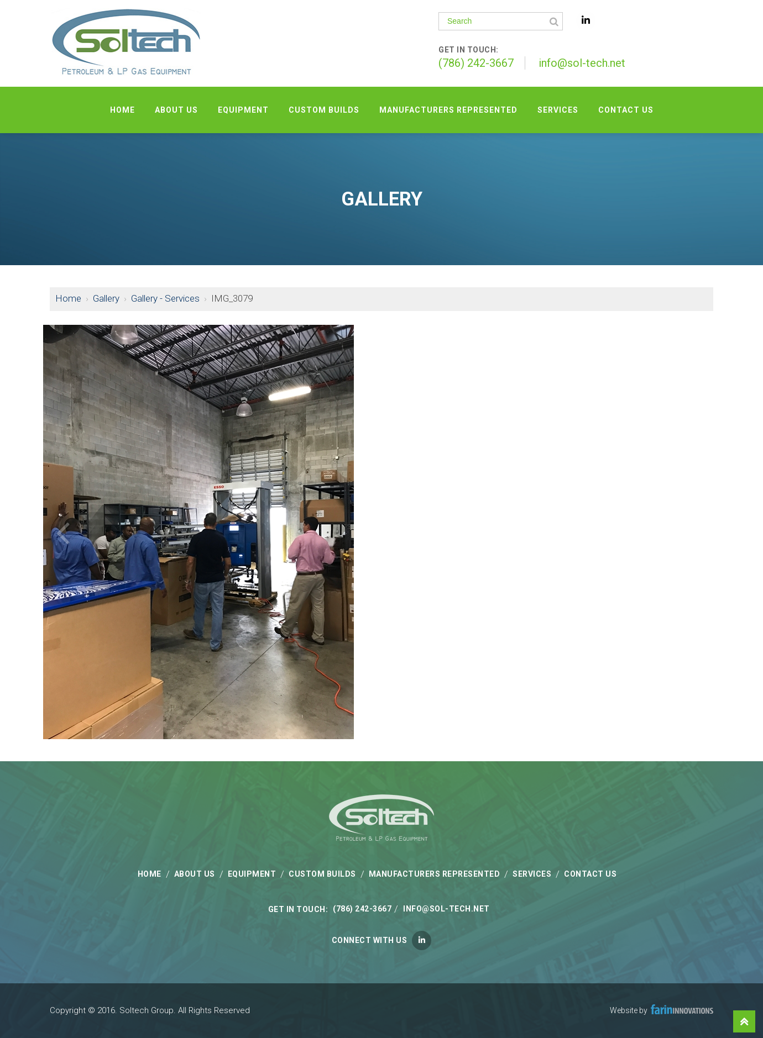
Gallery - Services (165, 298)
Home (68, 298)
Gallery (106, 298)
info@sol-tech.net (582, 63)
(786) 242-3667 (476, 63)
